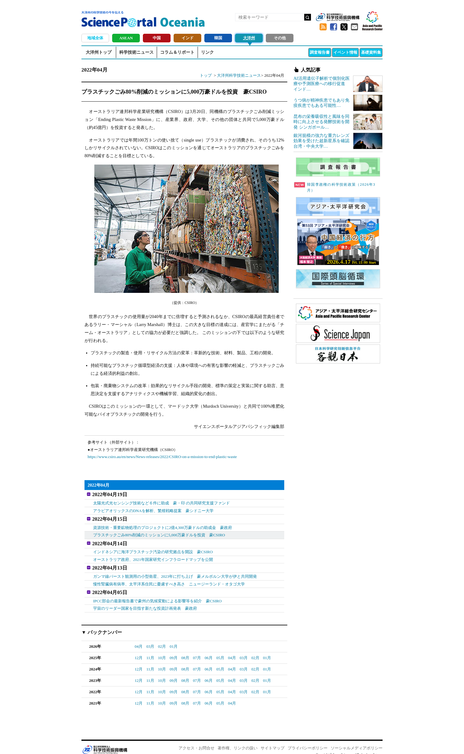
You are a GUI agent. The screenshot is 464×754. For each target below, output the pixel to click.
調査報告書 (320, 52)
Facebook (333, 27)
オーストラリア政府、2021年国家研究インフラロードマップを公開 (153, 556)
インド (188, 38)
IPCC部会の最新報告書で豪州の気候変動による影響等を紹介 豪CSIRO (157, 595)
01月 (174, 640)
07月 (197, 651)
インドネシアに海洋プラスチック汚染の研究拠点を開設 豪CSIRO (153, 548)
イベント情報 (345, 52)
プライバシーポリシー (308, 742)
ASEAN (126, 38)
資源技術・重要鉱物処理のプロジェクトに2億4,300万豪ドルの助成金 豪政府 (162, 525)
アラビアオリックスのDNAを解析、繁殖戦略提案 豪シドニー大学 (153, 509)
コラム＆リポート (177, 52)
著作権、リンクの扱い (238, 742)
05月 (220, 651)
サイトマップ (273, 742)
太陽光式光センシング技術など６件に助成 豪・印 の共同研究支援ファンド (161, 501)
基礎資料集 (371, 52)
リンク (207, 52)
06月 (209, 651)
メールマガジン (354, 27)
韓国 (218, 38)
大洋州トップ (99, 52)
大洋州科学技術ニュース (239, 75)
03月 (150, 640)
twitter (344, 27)
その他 (280, 38)
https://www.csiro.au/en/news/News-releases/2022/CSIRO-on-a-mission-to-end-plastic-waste (162, 456)
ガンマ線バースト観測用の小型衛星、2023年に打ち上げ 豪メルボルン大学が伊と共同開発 (175, 571)
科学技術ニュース (136, 52)
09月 (174, 651)
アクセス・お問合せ (196, 742)
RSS (323, 27)
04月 (139, 640)
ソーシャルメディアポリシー (357, 742)
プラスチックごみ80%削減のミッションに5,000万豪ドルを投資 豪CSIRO (159, 532)
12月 (139, 651)
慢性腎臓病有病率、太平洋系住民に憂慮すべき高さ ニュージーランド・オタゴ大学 (169, 579)
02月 (162, 640)
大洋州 (249, 38)
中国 (157, 38)
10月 (162, 651)
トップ (206, 75)
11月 (150, 651)
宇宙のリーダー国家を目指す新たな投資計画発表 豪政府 (145, 602)
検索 (307, 17)
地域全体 (95, 38)
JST (104, 743)
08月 (185, 651)
